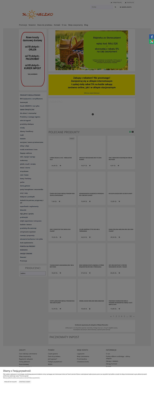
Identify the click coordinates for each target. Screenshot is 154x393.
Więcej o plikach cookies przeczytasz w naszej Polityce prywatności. (21, 377)
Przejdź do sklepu (10, 382)
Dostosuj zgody (24, 382)
